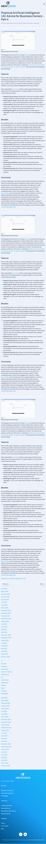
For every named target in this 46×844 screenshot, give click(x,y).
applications (5, 578)
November (6, 613)
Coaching (4, 666)
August (5, 599)
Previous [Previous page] (5, 584)
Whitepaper (4, 693)
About (3, 823)
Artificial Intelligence (15, 578)
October (5, 616)
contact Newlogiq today (8, 207)
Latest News (36, 23)
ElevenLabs (15, 89)
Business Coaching (7, 790)
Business (30, 23)
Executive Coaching (7, 793)
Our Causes (4, 826)
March (4, 591)
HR (2, 677)
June (4, 605)
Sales (2, 688)
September (6, 618)
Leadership (4, 683)
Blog (2, 829)
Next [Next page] (42, 584)
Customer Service (6, 672)
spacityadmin (9, 23)
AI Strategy (4, 796)
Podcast (3, 685)
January (5, 597)
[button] (44, 4)
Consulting (4, 669)
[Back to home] (8, 4)
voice (24, 578)
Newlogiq (27, 55)
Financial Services (6, 805)
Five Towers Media (32, 840)
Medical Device (5, 814)
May (4, 629)
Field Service (5, 674)
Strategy (3, 691)
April (4, 589)
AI (1, 661)
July (4, 602)
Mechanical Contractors (8, 811)
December (6, 610)
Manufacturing (5, 808)
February (5, 594)
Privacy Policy (40, 840)
